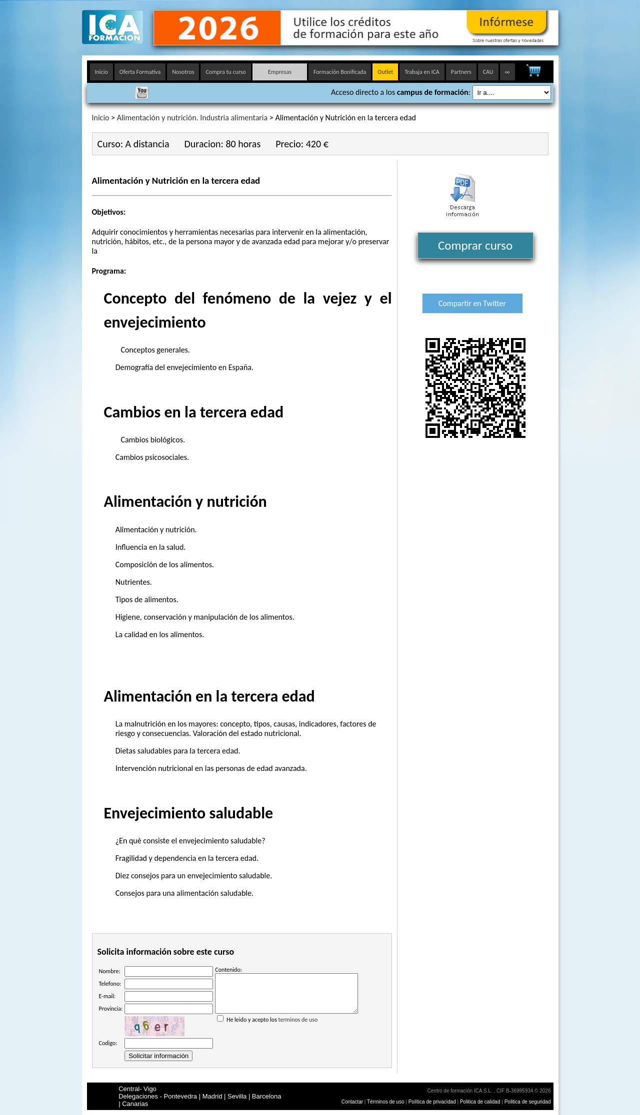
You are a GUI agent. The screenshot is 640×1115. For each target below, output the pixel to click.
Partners (461, 71)
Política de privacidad (433, 1102)
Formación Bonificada (340, 71)
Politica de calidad (480, 1102)
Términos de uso (385, 1102)
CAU (488, 71)
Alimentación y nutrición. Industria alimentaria (192, 117)
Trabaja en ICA (422, 71)
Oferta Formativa (140, 71)
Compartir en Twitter (472, 303)
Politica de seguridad (527, 1102)
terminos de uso (298, 1027)
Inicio (101, 71)
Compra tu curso (226, 71)
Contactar (352, 1102)
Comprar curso (475, 245)
